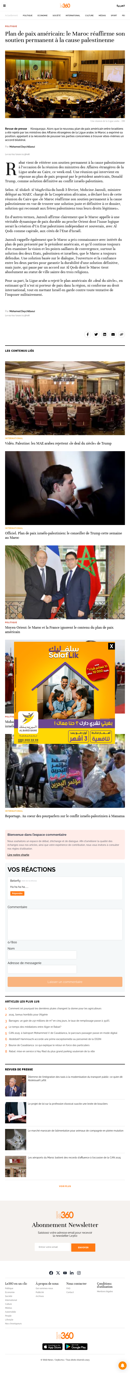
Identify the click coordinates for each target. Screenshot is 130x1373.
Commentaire (17, 907)
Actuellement (11, 15)
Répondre (17, 893)
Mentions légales (105, 1291)
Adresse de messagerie (24, 963)
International (73, 15)
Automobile (10, 1312)
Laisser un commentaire (65, 982)
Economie (43, 15)
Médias (102, 15)
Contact (70, 1292)
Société (57, 15)
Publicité (40, 1292)
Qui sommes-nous (44, 1288)
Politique (27, 15)
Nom (11, 948)
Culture (89, 15)
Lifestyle (9, 1320)
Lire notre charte (18, 855)
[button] (122, 1365)
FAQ (68, 1288)
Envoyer (83, 1247)
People (8, 1316)
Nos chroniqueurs (13, 1323)
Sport (114, 15)
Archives (40, 1296)
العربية (121, 5)
